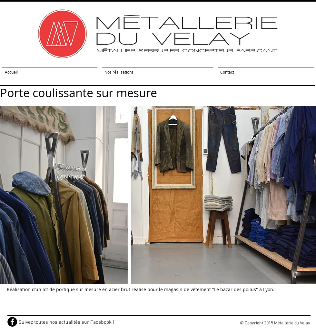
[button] (158, 195)
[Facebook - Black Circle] (12, 322)
